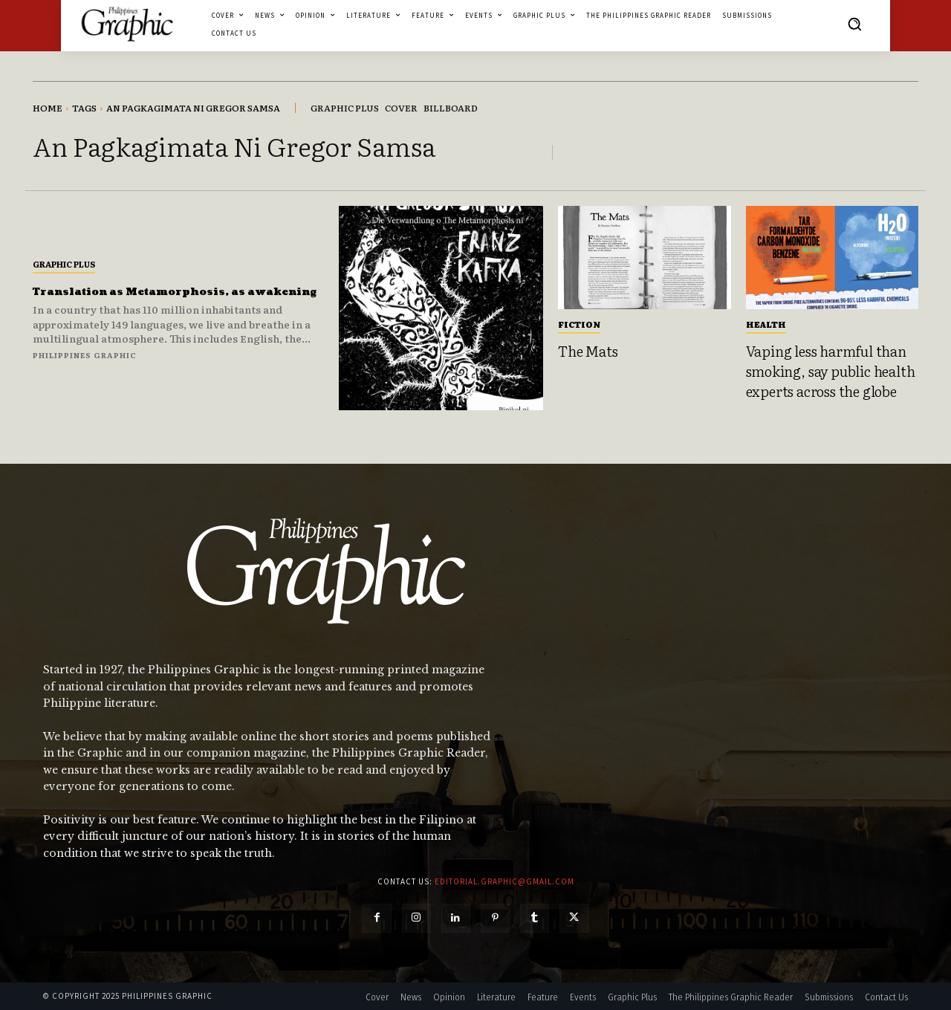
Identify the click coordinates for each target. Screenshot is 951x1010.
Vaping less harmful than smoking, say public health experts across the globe (830, 370)
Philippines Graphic (85, 363)
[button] (854, 24)
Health (766, 324)
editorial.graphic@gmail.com (504, 881)
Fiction (579, 324)
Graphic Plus (64, 256)
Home (47, 107)
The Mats (587, 350)
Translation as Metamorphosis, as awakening (172, 290)
